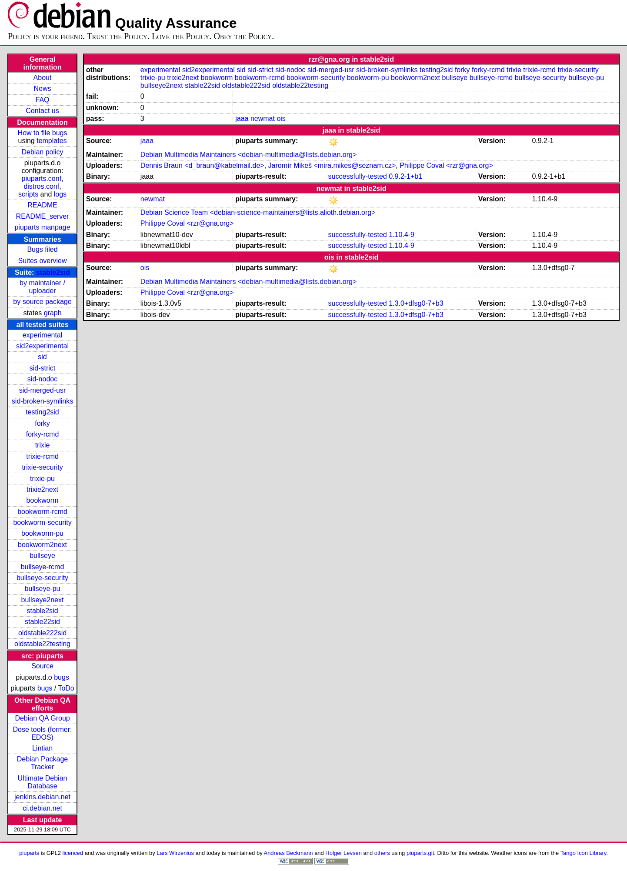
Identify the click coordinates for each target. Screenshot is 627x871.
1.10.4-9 (401, 234)
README (42, 205)
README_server (42, 216)
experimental (43, 335)
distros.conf (41, 186)
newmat (262, 118)
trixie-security (42, 467)
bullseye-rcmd (42, 567)
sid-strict (43, 368)
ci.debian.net (42, 808)
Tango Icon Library (583, 853)
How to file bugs (42, 133)
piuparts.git (420, 853)
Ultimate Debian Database (42, 782)
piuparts (29, 853)
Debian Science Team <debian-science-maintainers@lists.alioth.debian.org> (258, 212)
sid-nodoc (42, 379)
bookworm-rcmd (42, 511)
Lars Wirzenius (175, 853)
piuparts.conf (41, 178)
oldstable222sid (42, 633)
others (382, 853)
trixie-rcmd (42, 456)
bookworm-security (42, 522)
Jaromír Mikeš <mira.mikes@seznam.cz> (332, 165)
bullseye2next (42, 600)
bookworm (43, 500)
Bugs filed (42, 249)
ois (281, 118)
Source (42, 666)
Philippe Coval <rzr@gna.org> (446, 165)
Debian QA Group (42, 718)
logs (60, 194)
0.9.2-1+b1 (405, 176)
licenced (73, 853)
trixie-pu (42, 478)
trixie (42, 445)
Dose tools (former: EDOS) (42, 733)
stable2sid (53, 272)
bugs (61, 677)
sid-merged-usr (42, 390)
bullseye (42, 555)
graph (53, 313)
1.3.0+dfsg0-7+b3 (416, 303)
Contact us (42, 110)
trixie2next (42, 489)
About (42, 77)
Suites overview (42, 260)
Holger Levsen (343, 853)
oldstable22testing (42, 643)
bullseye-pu (42, 588)
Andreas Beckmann (288, 853)
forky (42, 423)
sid (42, 356)
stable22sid (42, 621)
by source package (42, 301)
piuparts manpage (42, 227)
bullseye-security (42, 577)
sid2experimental (42, 346)
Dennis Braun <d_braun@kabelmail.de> (202, 165)
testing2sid (42, 412)
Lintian (42, 748)
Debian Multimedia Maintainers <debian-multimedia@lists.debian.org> (248, 154)
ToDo (66, 688)
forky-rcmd (42, 434)
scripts (28, 194)
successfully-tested (357, 176)
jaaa (241, 118)
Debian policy (42, 152)
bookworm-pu (42, 533)
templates (52, 140)
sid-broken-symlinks (42, 401)
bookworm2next (42, 544)
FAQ (43, 99)
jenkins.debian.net (42, 797)
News (42, 88)
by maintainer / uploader (42, 286)
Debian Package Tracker (42, 763)
